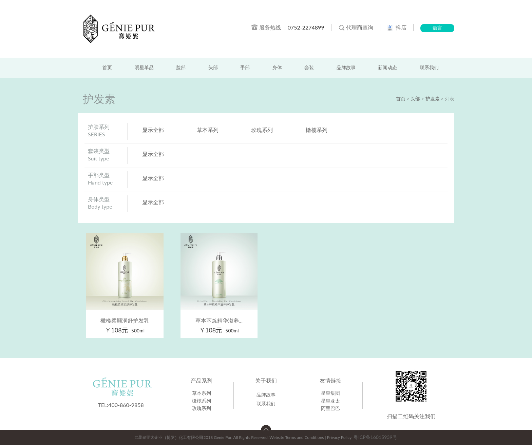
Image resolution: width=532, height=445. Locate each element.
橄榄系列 (316, 130)
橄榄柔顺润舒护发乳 (124, 320)
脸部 (181, 67)
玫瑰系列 (262, 130)
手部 (245, 67)
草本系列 (207, 130)
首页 (107, 67)
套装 (309, 67)
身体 (277, 67)
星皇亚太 (330, 401)
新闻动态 (387, 67)
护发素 (432, 98)
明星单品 (144, 67)
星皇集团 (330, 393)
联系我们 (429, 67)
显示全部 (153, 130)
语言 (437, 28)
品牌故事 (346, 67)
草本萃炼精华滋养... (219, 320)
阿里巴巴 (330, 408)
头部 (213, 67)
